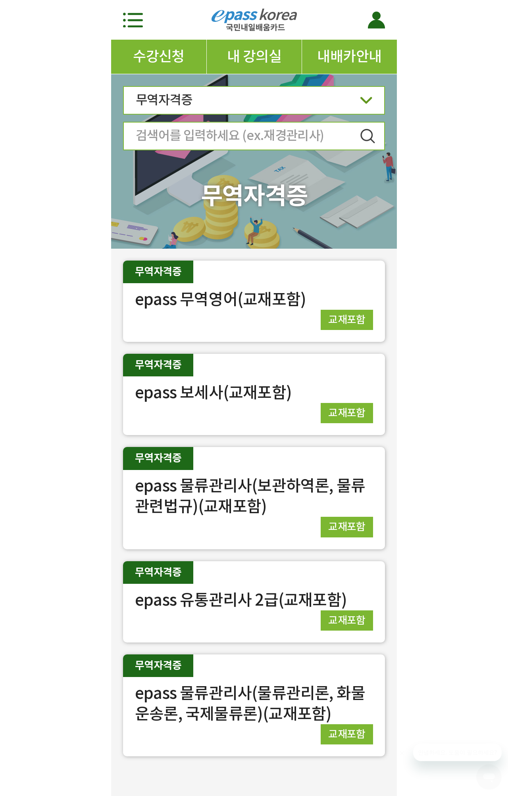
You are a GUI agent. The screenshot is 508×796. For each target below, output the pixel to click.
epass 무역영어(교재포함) (220, 299)
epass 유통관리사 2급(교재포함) (241, 600)
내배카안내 (349, 56)
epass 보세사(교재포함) (213, 392)
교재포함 (347, 319)
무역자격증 (254, 102)
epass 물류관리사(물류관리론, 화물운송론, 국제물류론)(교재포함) (250, 703)
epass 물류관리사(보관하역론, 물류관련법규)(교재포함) (250, 496)
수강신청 (159, 56)
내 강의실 (254, 56)
